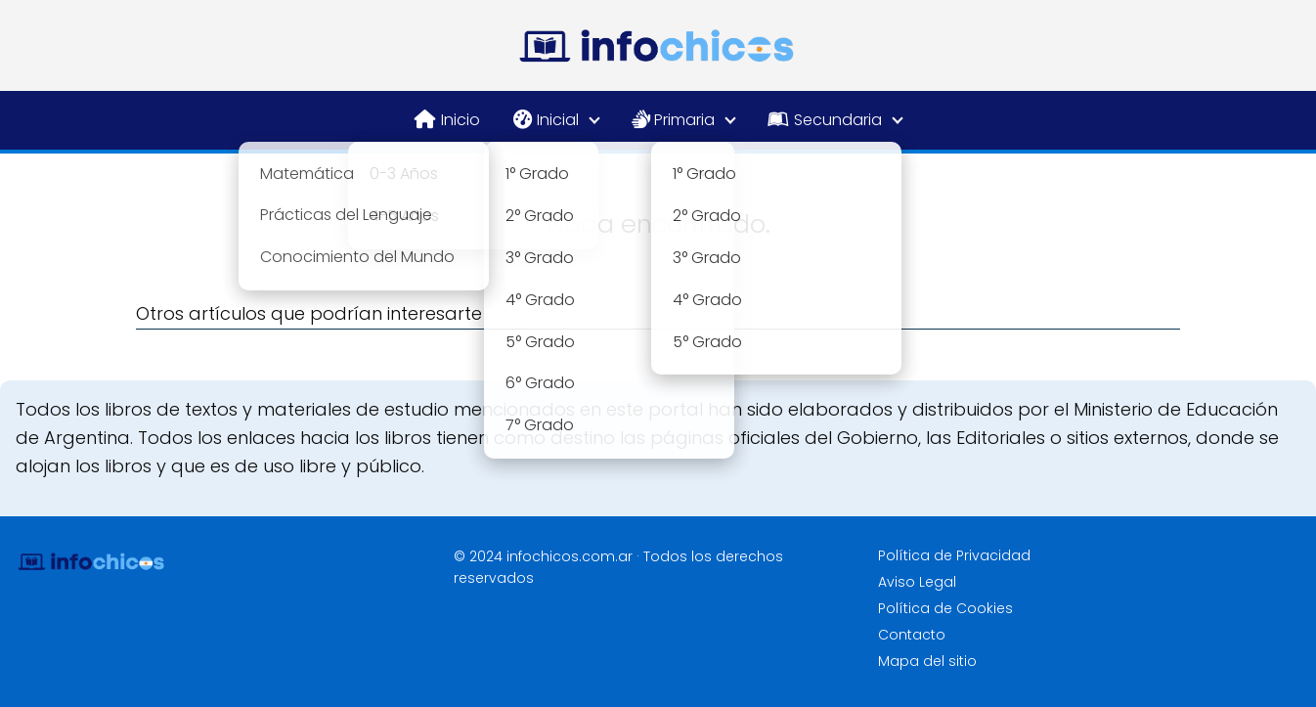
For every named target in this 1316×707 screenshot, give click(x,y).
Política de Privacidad (954, 555)
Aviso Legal (917, 582)
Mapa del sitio (927, 661)
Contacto (911, 634)
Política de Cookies (945, 608)
